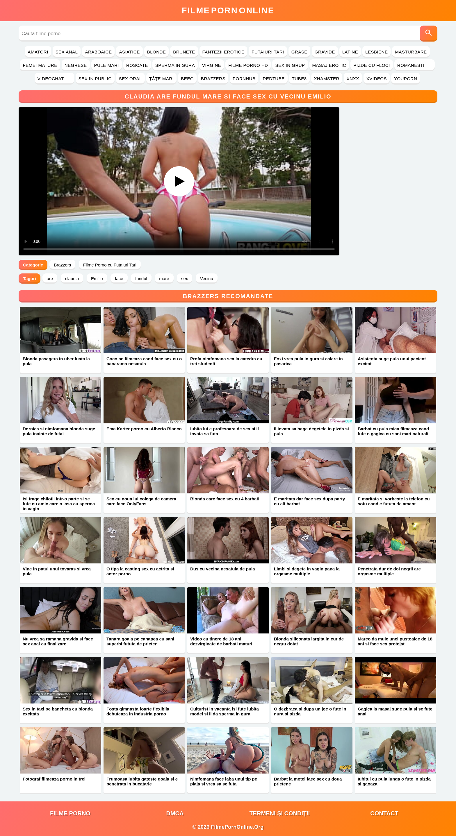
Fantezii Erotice (223, 51)
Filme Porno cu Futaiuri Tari (109, 264)
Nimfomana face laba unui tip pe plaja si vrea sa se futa (223, 781)
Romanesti (414, 65)
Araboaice (98, 51)
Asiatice (129, 51)
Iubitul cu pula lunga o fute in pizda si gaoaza (394, 781)
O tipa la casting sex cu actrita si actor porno (140, 571)
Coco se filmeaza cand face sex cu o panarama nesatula (144, 361)
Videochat (54, 78)
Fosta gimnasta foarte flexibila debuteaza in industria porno (137, 711)
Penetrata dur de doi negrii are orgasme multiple (389, 571)
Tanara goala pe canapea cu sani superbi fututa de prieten (140, 641)
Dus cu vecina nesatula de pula (222, 568)
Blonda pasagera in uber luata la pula (56, 361)
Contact (384, 813)
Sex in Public (95, 78)
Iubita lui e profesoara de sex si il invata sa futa (224, 431)
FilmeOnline (228, 10)
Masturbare (411, 51)
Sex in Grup (290, 65)
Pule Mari (106, 65)
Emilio (97, 278)
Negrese (76, 65)
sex (184, 278)
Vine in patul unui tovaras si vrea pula (57, 571)
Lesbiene (376, 51)
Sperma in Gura (175, 65)
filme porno (70, 813)
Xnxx (353, 78)
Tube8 (299, 78)
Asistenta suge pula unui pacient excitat (392, 361)
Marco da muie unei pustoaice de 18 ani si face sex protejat (395, 641)
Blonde (156, 51)
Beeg (187, 78)
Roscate (137, 65)
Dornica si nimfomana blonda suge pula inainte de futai (59, 431)
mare (164, 278)
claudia (72, 278)
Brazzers (213, 78)
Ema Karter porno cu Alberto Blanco (144, 428)
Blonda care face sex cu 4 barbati (224, 498)
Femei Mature (40, 65)
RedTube (273, 78)
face (119, 278)
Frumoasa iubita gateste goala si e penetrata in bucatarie (142, 781)
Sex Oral (130, 78)
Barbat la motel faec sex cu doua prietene (308, 781)
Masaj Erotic (329, 65)
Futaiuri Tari (268, 51)
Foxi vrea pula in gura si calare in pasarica (308, 361)
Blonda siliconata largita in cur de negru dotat (309, 641)
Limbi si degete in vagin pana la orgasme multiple (307, 571)
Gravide (325, 51)
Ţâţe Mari (161, 78)
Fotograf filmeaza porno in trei (54, 778)
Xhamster (326, 78)
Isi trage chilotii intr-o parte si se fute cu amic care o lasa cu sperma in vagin (59, 503)
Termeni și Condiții (280, 813)
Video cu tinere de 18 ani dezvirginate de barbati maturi (221, 641)
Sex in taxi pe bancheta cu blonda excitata (58, 711)
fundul (141, 278)
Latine (350, 51)
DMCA (175, 813)
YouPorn (405, 78)
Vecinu (206, 278)
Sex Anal (67, 51)
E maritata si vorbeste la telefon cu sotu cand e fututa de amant (394, 501)
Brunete (184, 51)
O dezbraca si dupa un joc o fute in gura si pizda (310, 711)
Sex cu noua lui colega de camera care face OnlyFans (141, 501)
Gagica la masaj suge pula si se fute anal (395, 711)
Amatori (38, 51)
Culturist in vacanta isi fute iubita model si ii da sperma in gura (224, 711)
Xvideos (376, 78)
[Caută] (428, 34)
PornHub (244, 78)
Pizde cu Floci (371, 65)
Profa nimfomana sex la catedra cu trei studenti (226, 361)
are (50, 278)
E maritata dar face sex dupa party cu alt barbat (309, 501)
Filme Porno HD (248, 65)
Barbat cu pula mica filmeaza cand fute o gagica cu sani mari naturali (393, 431)
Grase (299, 51)
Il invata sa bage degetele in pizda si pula (311, 431)
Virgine (211, 65)
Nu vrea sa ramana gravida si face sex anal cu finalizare (58, 641)
